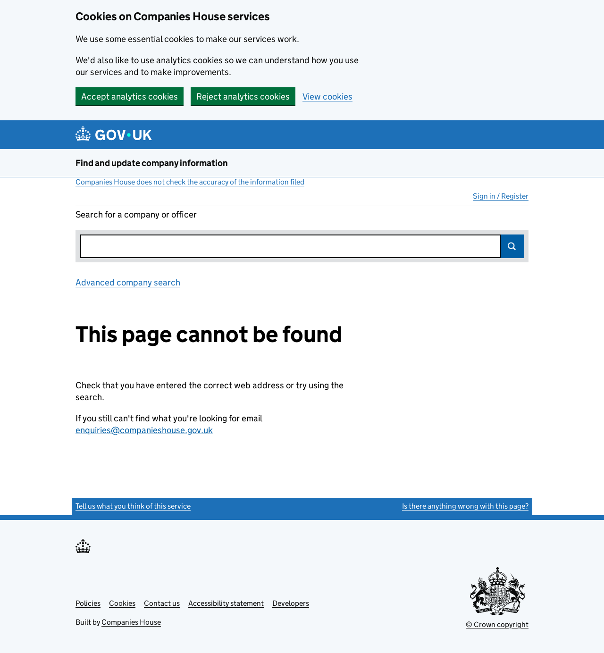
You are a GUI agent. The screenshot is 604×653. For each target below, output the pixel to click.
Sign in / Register (500, 196)
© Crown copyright (497, 624)
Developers (290, 603)
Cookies (122, 603)
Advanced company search (128, 282)
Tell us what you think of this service (133, 506)
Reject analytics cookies (243, 96)
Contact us (162, 603)
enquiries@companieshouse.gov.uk (144, 430)
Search (512, 246)
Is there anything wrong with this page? (465, 506)
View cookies (327, 96)
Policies (88, 603)
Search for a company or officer (136, 214)
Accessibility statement (226, 603)
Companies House (131, 622)
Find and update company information (152, 163)
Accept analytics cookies (129, 96)
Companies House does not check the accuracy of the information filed (190, 181)
